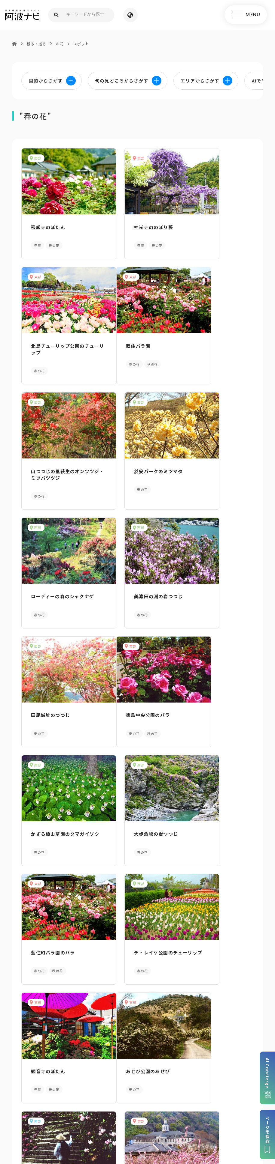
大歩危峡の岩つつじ (211, 584)
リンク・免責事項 (166, 1114)
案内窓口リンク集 (137, 1046)
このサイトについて (46, 1114)
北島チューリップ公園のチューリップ (216, 228)
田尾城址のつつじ (208, 464)
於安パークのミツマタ (213, 345)
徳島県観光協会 (79, 1123)
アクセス (229, 1046)
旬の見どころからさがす (229, 950)
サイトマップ (86, 1114)
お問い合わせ (204, 1123)
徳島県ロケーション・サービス (133, 1123)
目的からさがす (137, 950)
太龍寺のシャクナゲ (131, 824)
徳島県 (177, 1123)
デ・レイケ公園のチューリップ (135, 707)
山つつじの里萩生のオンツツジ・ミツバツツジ (135, 348)
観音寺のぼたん (206, 704)
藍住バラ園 (41, 345)
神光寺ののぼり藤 (128, 225)
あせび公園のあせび (51, 824)
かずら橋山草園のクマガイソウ (135, 587)
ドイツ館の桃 (203, 824)
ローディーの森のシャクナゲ (55, 467)
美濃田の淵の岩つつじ (133, 464)
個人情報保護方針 (124, 1114)
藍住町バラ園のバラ (51, 704)
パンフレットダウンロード (46, 1046)
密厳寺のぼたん (46, 225)
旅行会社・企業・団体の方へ (219, 1114)
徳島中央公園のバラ (51, 584)
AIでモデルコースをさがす (46, 950)
